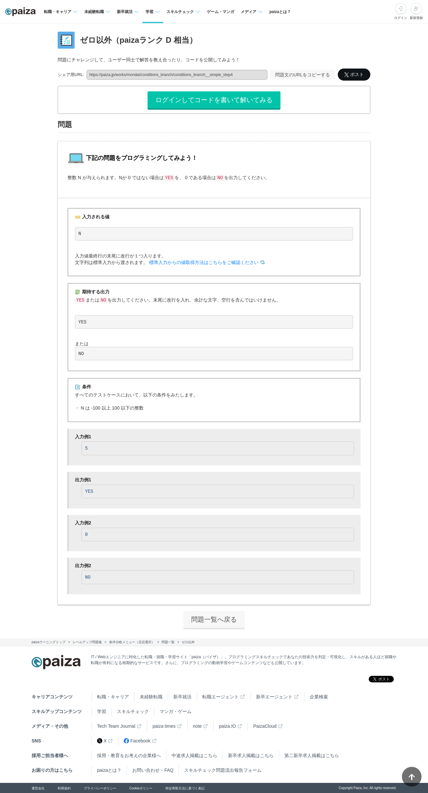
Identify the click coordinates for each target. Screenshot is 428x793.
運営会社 (38, 788)
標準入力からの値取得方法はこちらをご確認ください (204, 262)
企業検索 (319, 696)
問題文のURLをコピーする (302, 74)
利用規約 (64, 788)
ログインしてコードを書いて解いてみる (214, 99)
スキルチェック (133, 711)
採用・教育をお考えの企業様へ (129, 755)
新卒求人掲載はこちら (251, 755)
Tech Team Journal (116, 726)
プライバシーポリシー (100, 788)
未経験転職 (151, 696)
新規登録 (416, 18)
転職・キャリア (113, 696)
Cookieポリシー (140, 788)
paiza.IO (227, 726)
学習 (101, 711)
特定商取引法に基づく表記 (185, 788)
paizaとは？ (280, 11)
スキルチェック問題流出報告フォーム (223, 770)
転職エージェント (220, 696)
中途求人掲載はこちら (194, 755)
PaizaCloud (265, 726)
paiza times (164, 726)
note (197, 726)
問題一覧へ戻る (214, 619)
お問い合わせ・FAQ (152, 770)
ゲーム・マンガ (220, 11)
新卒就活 (182, 696)
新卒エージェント (274, 696)
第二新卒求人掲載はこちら (311, 755)
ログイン (400, 18)
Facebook (137, 741)
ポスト (354, 74)
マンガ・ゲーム (176, 711)
